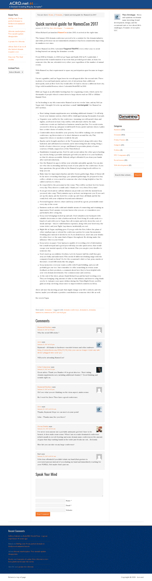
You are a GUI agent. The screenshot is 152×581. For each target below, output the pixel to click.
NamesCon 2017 (50, 312)
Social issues (119, 160)
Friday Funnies (120, 140)
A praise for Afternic (16, 41)
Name (68, 501)
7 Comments (68, 28)
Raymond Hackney (45, 327)
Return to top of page (17, 577)
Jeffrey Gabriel (14, 536)
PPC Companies (120, 155)
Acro (39, 342)
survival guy (61, 312)
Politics (117, 150)
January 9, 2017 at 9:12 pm (46, 389)
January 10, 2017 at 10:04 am (47, 409)
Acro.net (140, 577)
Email (68, 505)
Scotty (10, 559)
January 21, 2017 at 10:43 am (47, 456)
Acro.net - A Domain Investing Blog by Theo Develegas (76, 5)
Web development (121, 165)
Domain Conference (71, 310)
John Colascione (44, 367)
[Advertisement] (129, 73)
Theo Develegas (56, 28)
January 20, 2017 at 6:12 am (46, 429)
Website (69, 510)
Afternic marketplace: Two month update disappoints (16, 34)
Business (117, 130)
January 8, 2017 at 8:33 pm (46, 369)
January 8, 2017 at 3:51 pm (46, 330)
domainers (84, 310)
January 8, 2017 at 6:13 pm (46, 344)
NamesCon (39, 312)
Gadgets (117, 145)
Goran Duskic (43, 426)
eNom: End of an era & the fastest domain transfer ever (17, 49)
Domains (48, 310)
